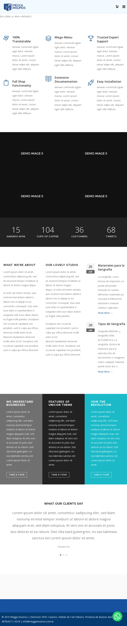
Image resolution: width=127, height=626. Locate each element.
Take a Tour (16, 475)
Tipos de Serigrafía (111, 324)
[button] (117, 616)
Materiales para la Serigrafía (111, 267)
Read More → (105, 312)
